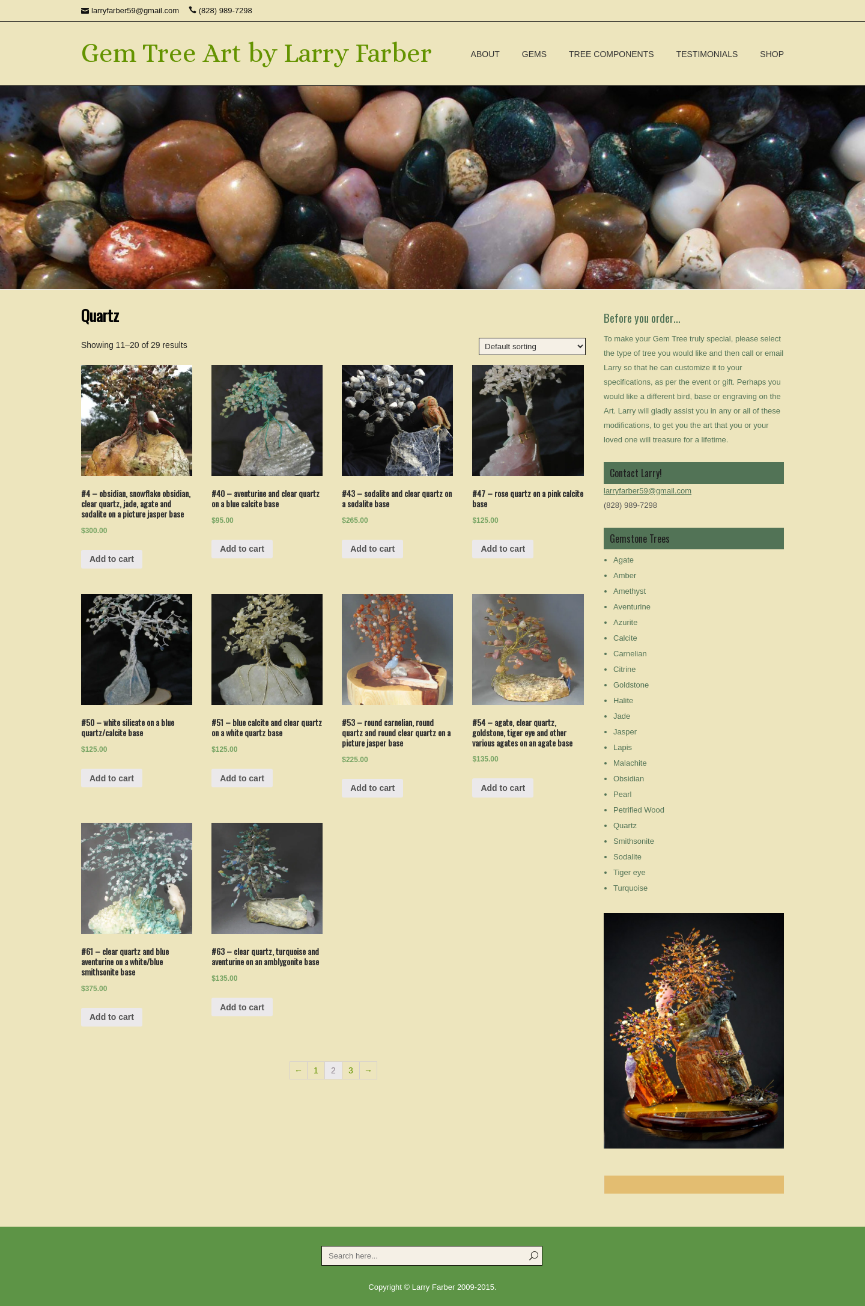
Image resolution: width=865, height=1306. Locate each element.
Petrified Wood (638, 809)
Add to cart (112, 559)
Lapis (622, 747)
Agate (623, 559)
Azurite (625, 622)
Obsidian (628, 778)
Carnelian (630, 653)
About (485, 54)
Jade (621, 716)
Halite (623, 700)
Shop (772, 54)
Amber (624, 575)
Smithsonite (633, 841)
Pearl (622, 794)
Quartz (625, 825)
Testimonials (707, 54)
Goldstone (631, 684)
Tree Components (611, 54)
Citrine (624, 669)
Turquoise (630, 888)
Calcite (625, 637)
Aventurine (632, 606)
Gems (534, 54)
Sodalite (627, 856)
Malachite (630, 762)
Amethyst (629, 591)
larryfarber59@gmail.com (647, 490)
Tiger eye (629, 872)
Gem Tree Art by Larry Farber (256, 53)
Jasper (625, 731)
